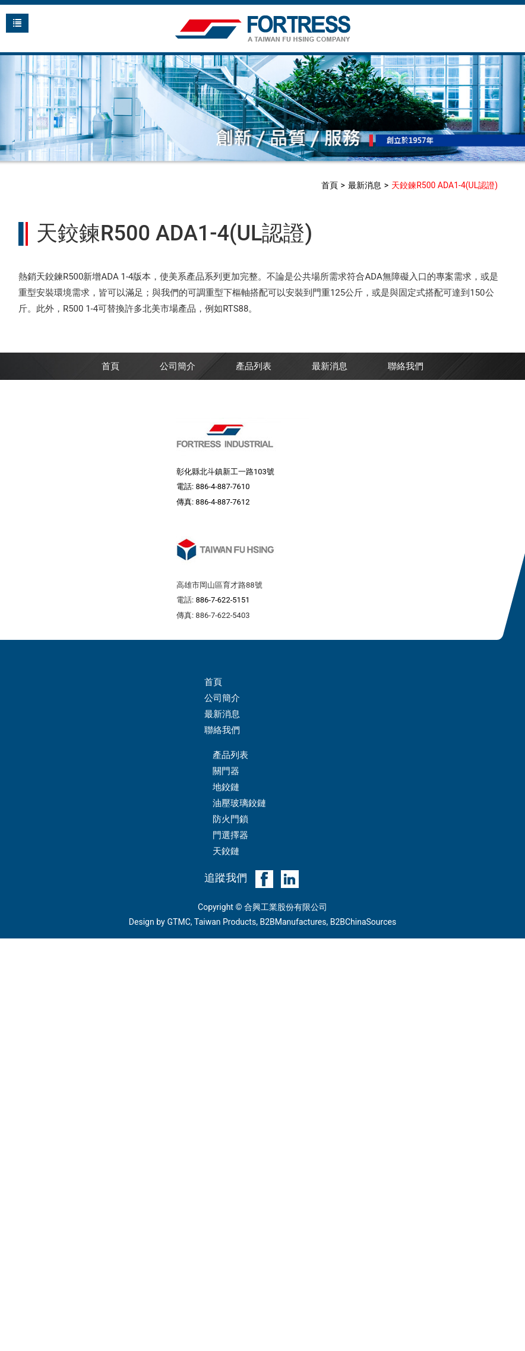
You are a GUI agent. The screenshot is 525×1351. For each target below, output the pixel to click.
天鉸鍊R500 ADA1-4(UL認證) (444, 185)
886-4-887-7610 (222, 486)
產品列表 (253, 366)
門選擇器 (230, 835)
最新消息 (364, 185)
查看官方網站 (63, 1090)
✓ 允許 (13, 978)
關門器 (226, 771)
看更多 (17, 1090)
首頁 (329, 185)
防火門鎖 (230, 819)
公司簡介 (177, 366)
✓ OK (203, 1342)
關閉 (9, 946)
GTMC (179, 922)
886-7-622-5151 (222, 599)
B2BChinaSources (363, 922)
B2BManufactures (293, 922)
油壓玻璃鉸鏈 (239, 803)
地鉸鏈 (226, 787)
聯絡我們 (405, 366)
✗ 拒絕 (13, 994)
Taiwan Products (225, 922)
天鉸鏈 (226, 851)
